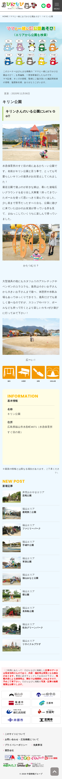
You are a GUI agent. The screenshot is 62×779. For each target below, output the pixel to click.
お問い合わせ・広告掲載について (22, 739)
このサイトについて (15, 734)
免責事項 (37, 745)
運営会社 (9, 750)
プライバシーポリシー (16, 745)
